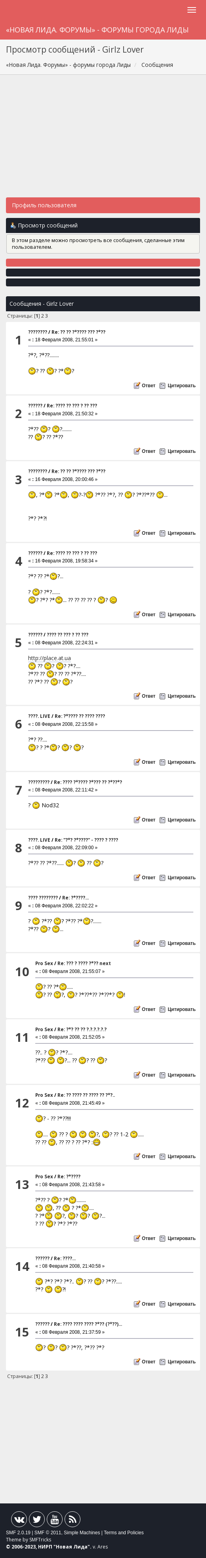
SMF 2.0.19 (18, 1532)
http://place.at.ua (49, 658)
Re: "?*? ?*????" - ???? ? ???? (86, 840)
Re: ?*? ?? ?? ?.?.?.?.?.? (82, 1029)
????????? (39, 782)
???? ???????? (43, 898)
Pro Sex (44, 963)
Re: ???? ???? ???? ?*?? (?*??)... (88, 1324)
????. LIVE (39, 716)
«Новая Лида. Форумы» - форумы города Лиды (97, 29)
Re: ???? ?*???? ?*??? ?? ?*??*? (88, 782)
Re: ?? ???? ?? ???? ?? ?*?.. (86, 1095)
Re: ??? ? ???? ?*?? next (84, 963)
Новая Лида (72, 1546)
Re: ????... (65, 1258)
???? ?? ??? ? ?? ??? (67, 635)
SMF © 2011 (47, 1532)
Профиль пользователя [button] (44, 205)
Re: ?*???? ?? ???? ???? (80, 716)
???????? (37, 332)
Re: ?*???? (68, 1176)
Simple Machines (82, 1532)
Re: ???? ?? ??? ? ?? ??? (72, 406)
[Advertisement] (103, 140)
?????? (35, 406)
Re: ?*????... (75, 898)
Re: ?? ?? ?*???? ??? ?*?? (78, 332)
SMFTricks (40, 1539)
